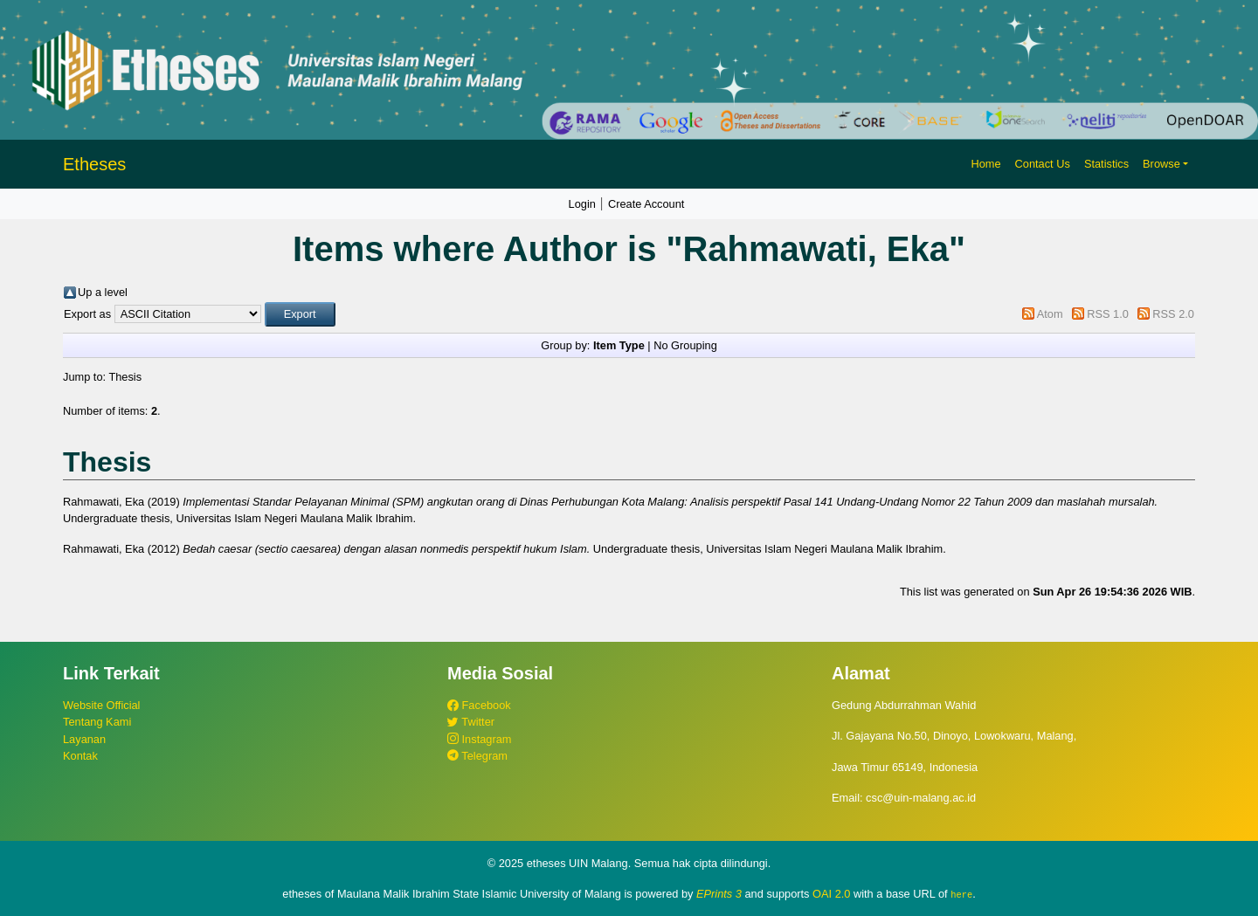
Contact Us (1042, 163)
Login (582, 203)
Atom (1050, 313)
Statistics (1106, 163)
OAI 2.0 (831, 893)
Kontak (80, 755)
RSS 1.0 (1108, 313)
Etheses (94, 164)
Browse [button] (1161, 163)
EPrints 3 (719, 893)
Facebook (479, 705)
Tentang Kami (97, 721)
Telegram (477, 755)
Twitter (470, 721)
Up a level (103, 292)
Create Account (646, 203)
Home (985, 163)
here (961, 894)
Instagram (479, 739)
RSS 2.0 (1173, 313)
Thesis (125, 376)
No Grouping (685, 345)
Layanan (84, 739)
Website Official (101, 705)
